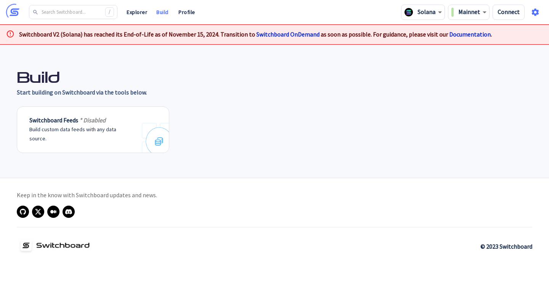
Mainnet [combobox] (465, 12)
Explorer (137, 12)
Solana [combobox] (420, 12)
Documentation (470, 34)
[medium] (53, 212)
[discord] (69, 212)
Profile (187, 12)
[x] (38, 212)
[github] (23, 212)
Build (162, 12)
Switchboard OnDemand (287, 34)
